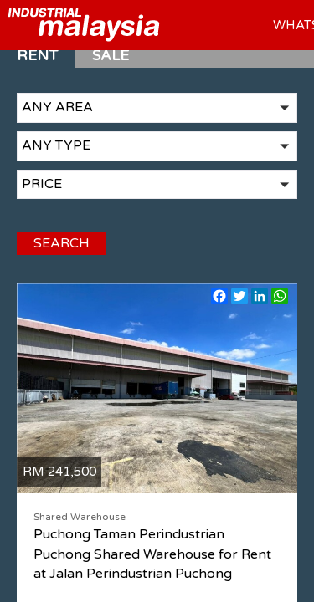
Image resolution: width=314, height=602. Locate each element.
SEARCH (57, 258)
